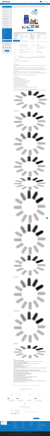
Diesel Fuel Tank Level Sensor (7, 25)
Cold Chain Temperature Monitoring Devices (7, 19)
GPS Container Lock (7, 10)
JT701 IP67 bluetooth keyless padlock (34, 385)
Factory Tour (4, 30)
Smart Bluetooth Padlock (7, 14)
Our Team (22, 427)
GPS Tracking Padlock (7, 8)
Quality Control (4, 32)
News (3, 35)
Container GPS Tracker (7, 21)
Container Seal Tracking (7, 16)
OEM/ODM (30, 425)
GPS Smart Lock (7, 12)
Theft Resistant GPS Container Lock (24, 385)
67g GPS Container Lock (17, 385)
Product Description (24, 40)
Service (22, 426)
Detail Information (16, 40)
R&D (29, 426)
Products (7, 7)
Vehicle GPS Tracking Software (7, 23)
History (22, 425)
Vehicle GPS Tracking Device (7, 27)
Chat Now (3, 38)
